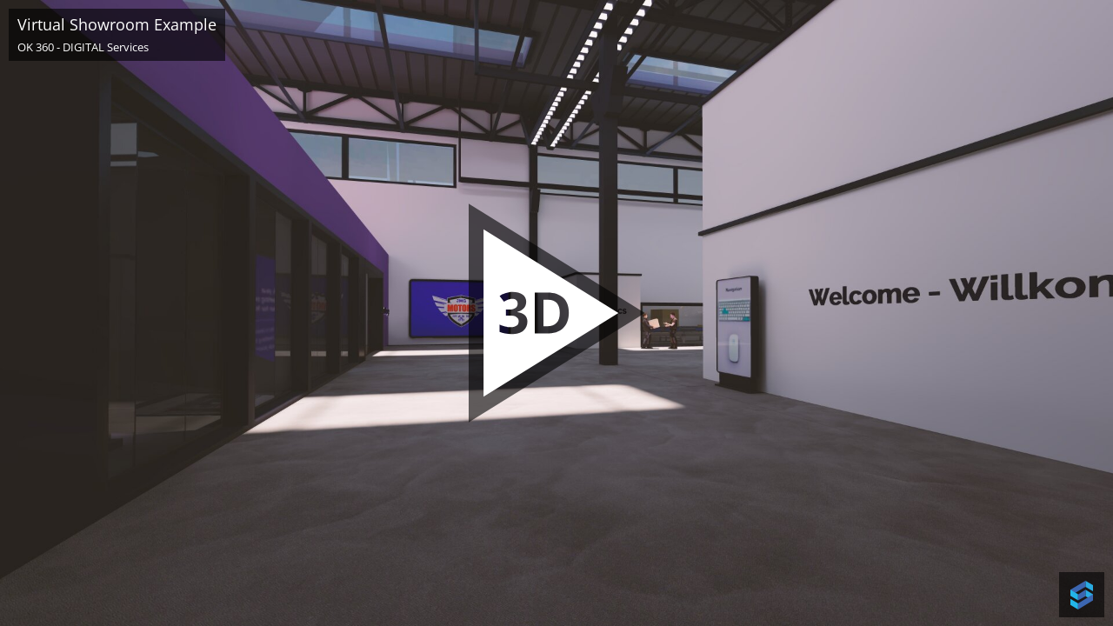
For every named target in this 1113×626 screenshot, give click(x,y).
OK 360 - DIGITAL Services (83, 47)
